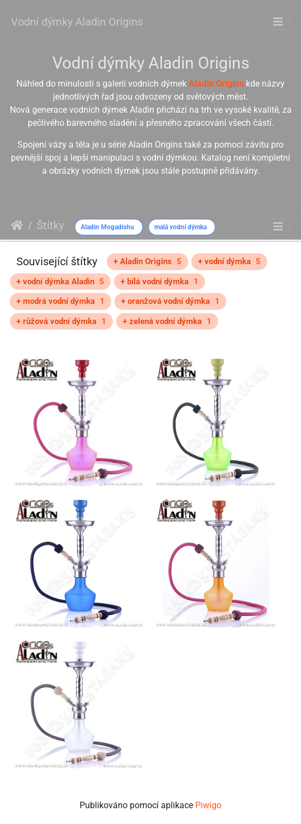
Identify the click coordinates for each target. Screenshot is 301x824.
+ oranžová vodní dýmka (170, 301)
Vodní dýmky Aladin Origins (77, 21)
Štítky (50, 225)
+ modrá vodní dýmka (60, 301)
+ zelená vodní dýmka (167, 321)
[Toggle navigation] (278, 22)
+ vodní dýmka (229, 261)
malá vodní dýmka (180, 227)
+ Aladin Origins (147, 261)
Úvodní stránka (17, 225)
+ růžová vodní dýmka (61, 321)
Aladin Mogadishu (107, 227)
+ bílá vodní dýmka (159, 281)
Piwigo (208, 805)
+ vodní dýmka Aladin (60, 281)
